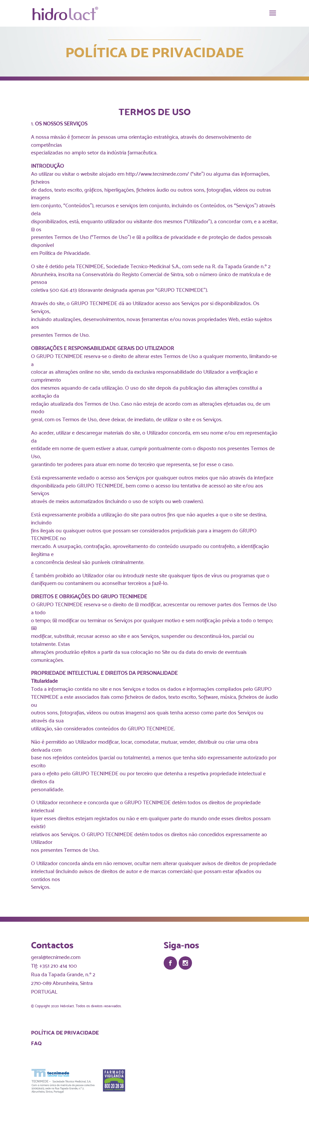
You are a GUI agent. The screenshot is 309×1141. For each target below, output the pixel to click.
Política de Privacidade (65, 1032)
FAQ (36, 1043)
